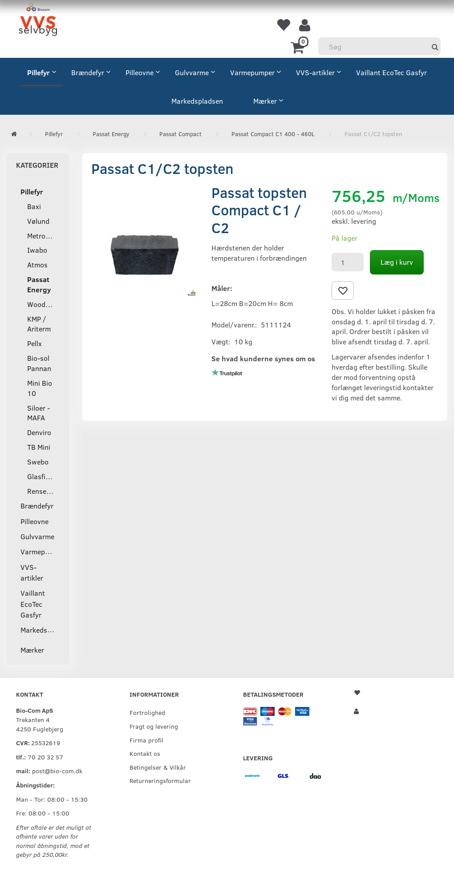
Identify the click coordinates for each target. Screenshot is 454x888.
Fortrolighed (147, 712)
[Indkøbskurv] (299, 47)
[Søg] (435, 46)
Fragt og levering (154, 726)
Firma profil (146, 739)
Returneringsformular (160, 780)
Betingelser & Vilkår (158, 767)
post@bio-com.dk (57, 770)
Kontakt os (145, 753)
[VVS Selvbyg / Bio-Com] (38, 20)
